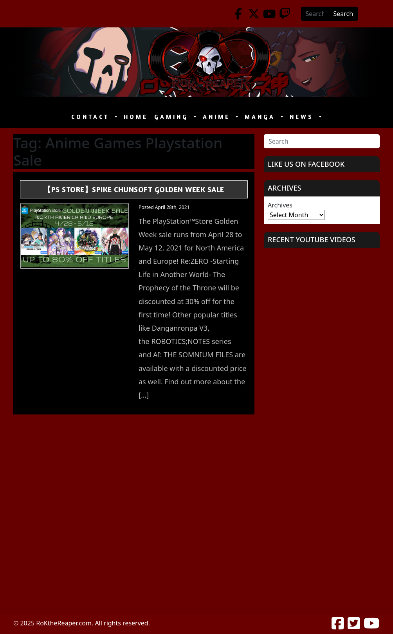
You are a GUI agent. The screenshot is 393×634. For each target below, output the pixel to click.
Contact (92, 117)
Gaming (173, 117)
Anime (218, 117)
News (303, 117)
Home (136, 117)
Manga (262, 117)
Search (343, 13)
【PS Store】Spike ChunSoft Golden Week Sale (133, 189)
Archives (280, 205)
